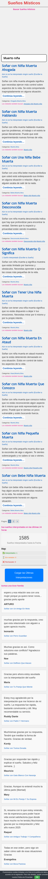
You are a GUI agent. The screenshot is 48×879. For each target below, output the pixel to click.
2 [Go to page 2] (13, 521)
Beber (12, 193)
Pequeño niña (37, 468)
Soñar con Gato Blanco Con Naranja (20, 775)
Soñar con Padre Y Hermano (16, 721)
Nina (24, 101)
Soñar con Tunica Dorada (15, 748)
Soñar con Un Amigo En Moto (17, 609)
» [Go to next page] (17, 521)
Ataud (12, 373)
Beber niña (27, 195)
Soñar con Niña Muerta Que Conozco (23, 386)
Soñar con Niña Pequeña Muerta (20, 435)
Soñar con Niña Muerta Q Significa (21, 251)
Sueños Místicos (24, 3)
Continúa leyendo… (13, 96)
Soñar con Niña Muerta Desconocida (19, 205)
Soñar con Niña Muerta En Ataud (21, 340)
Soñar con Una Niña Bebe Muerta (21, 159)
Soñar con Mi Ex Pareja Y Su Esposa (20, 799)
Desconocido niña (30, 241)
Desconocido (15, 238)
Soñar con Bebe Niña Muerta (23, 475)
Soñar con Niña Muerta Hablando (19, 113)
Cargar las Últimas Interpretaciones (23, 575)
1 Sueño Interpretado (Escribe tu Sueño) (18, 258)
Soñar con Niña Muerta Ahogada (19, 67)
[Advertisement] (24, 35)
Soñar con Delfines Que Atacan (17, 663)
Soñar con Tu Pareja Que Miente (18, 687)
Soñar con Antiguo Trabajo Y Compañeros (22, 837)
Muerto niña (38, 104)
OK (37, 877)
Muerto (19, 101)
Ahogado (13, 101)
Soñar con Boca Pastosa (14, 864)
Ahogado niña (28, 104)
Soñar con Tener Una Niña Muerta (21, 294)
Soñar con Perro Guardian (15, 636)
